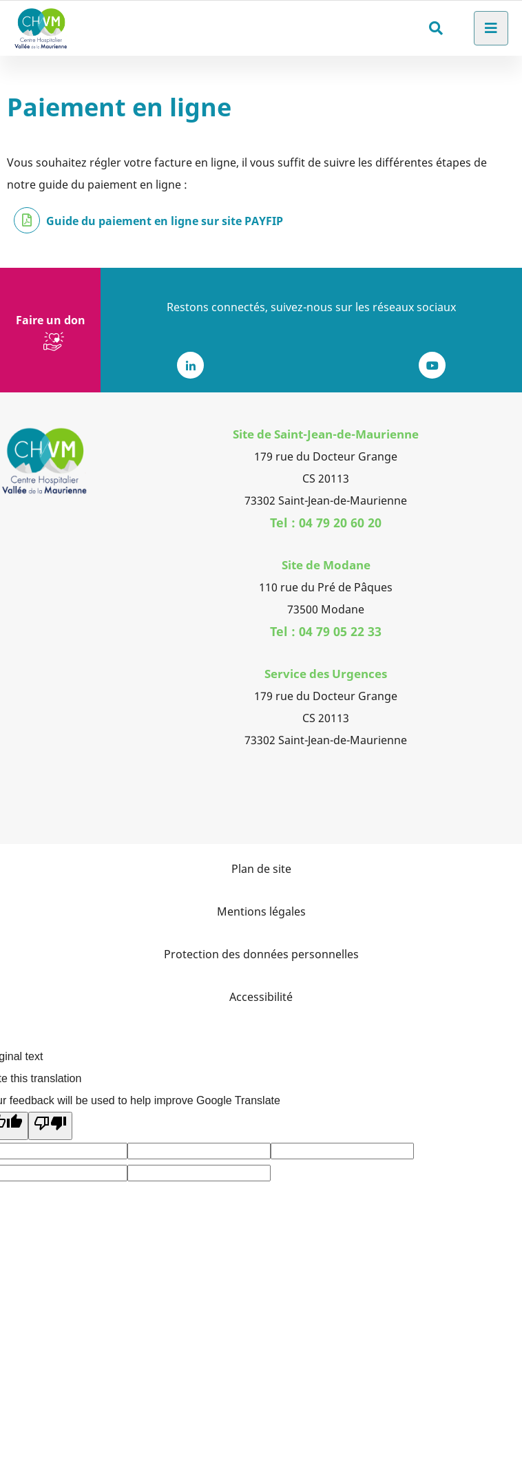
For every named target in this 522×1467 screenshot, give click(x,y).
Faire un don (50, 320)
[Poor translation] (50, 1126)
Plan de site (261, 868)
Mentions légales (261, 911)
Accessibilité (261, 996)
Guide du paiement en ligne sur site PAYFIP (164, 221)
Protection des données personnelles (261, 954)
